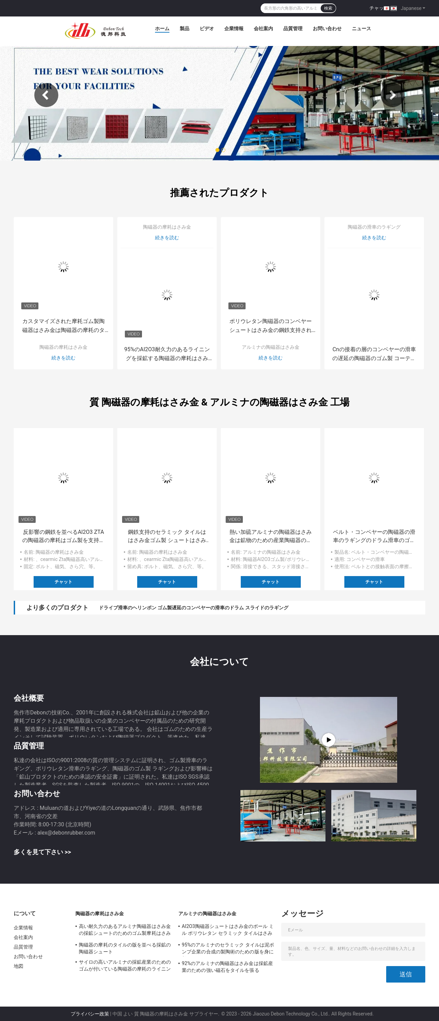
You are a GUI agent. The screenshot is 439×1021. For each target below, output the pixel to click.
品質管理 (292, 28)
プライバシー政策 (90, 1014)
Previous (46, 95)
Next (393, 95)
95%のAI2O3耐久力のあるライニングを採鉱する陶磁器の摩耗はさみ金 (167, 354)
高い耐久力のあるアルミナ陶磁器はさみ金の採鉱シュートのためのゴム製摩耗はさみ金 (125, 931)
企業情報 (234, 28)
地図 (18, 966)
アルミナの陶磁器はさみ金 (270, 347)
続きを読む (63, 357)
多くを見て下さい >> (42, 852)
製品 (184, 28)
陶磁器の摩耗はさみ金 (63, 347)
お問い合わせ (327, 28)
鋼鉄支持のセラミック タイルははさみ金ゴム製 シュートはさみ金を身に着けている (167, 536)
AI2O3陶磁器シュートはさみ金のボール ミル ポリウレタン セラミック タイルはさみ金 (228, 931)
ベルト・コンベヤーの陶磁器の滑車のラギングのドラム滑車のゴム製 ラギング (374, 536)
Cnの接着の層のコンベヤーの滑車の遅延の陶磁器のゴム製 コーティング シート (374, 354)
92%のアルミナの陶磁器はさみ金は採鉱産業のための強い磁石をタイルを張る (227, 967)
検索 (328, 8)
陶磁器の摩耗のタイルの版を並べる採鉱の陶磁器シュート (125, 948)
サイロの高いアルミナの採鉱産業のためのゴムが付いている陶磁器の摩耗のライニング (125, 966)
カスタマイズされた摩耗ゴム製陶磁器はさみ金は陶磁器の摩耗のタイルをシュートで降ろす (63, 326)
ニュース (361, 28)
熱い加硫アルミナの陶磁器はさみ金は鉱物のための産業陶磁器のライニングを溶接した (270, 536)
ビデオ (207, 28)
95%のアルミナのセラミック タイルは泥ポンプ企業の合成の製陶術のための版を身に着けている (228, 949)
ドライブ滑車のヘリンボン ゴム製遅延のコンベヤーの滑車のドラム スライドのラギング (193, 607)
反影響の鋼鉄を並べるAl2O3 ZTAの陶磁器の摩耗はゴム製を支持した (63, 536)
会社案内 (263, 28)
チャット (379, 8)
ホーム (162, 28)
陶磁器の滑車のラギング (374, 227)
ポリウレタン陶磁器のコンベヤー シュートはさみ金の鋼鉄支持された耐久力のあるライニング (270, 326)
